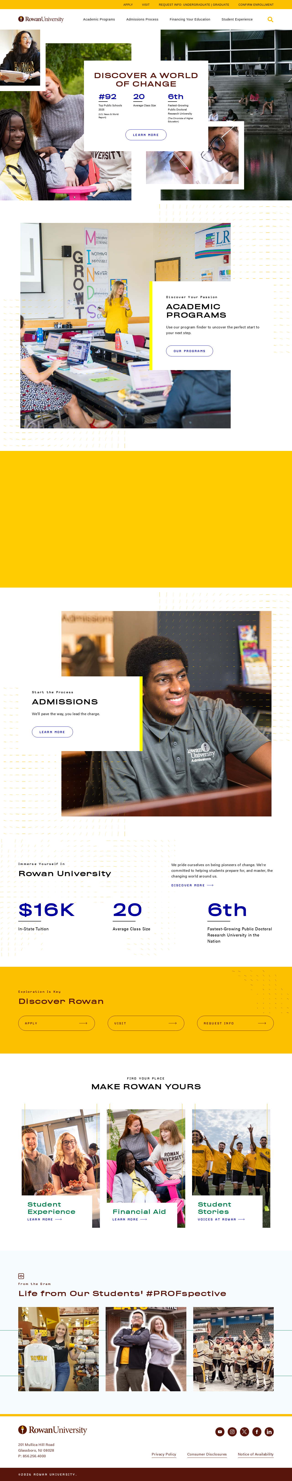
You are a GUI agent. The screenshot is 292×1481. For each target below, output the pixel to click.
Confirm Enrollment (256, 4)
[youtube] (219, 1431)
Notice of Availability (256, 1454)
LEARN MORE (52, 732)
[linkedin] (269, 1431)
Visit (146, 4)
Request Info (235, 1023)
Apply (128, 4)
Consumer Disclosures (207, 1454)
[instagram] (232, 1431)
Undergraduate (196, 4)
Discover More (192, 885)
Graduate (221, 4)
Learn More (146, 135)
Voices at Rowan (221, 1219)
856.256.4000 (34, 1455)
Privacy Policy (164, 1454)
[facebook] (256, 1431)
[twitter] (244, 1431)
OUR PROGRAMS (190, 351)
